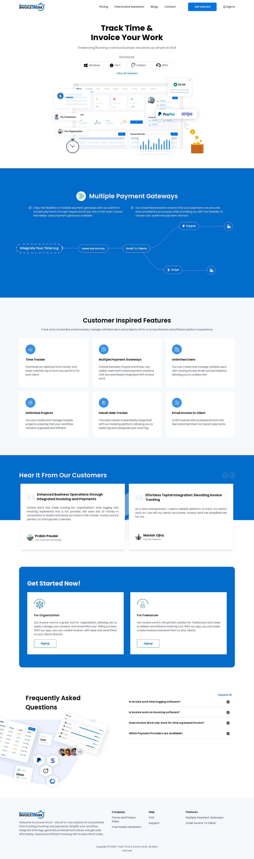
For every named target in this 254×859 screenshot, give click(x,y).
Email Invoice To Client (201, 823)
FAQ (151, 817)
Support (154, 823)
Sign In (229, 7)
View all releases (127, 73)
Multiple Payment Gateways (204, 817)
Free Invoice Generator (127, 827)
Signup (45, 643)
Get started (202, 7)
